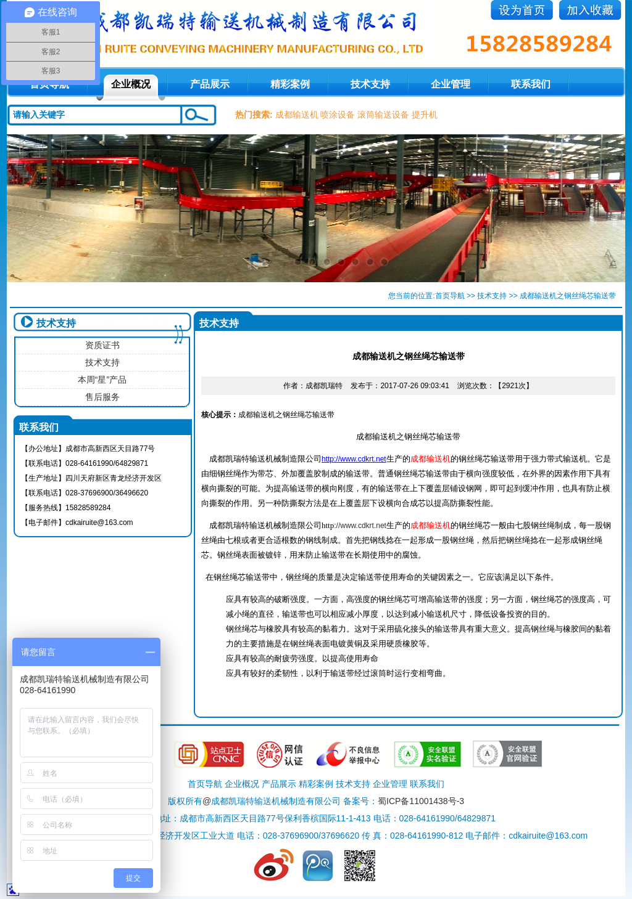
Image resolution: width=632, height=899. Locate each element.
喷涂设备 (337, 115)
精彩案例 (290, 84)
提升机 (425, 115)
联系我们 (531, 84)
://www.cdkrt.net (354, 525)
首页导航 (450, 295)
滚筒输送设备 (383, 115)
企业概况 (131, 84)
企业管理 (450, 84)
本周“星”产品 (102, 379)
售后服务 (102, 397)
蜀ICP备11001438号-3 (421, 801)
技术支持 (370, 84)
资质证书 (102, 345)
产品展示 (210, 84)
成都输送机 (296, 115)
